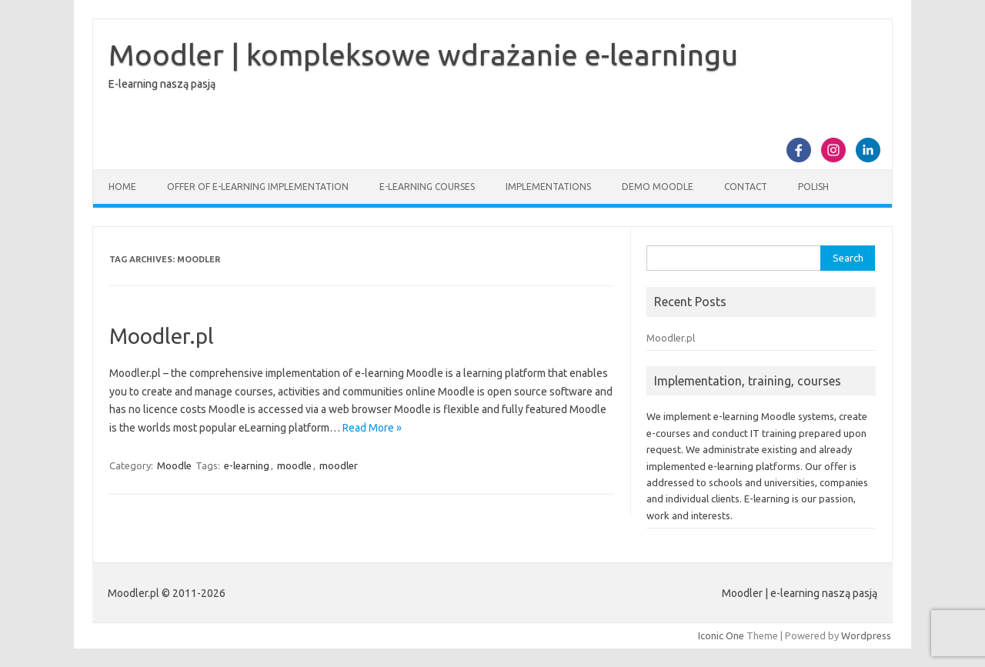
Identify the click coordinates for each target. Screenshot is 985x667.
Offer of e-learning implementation (258, 187)
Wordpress (866, 635)
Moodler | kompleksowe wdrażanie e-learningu (423, 54)
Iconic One (721, 635)
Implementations (548, 187)
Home (122, 187)
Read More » (372, 428)
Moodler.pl (161, 336)
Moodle (174, 465)
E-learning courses (427, 187)
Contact (745, 187)
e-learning (246, 465)
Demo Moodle (657, 187)
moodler (338, 465)
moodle (294, 465)
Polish (813, 187)
